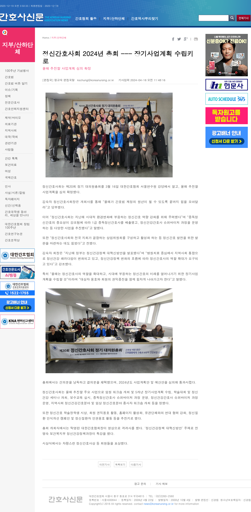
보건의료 (11, 165)
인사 (8, 186)
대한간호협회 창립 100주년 (17, 226)
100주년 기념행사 (17, 70)
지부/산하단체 (114, 18)
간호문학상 (12, 240)
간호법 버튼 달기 (16, 83)
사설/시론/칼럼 (15, 193)
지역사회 (11, 130)
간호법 (9, 77)
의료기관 (11, 124)
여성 (8, 171)
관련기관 (11, 143)
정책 (8, 96)
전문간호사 (12, 102)
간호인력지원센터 (17, 109)
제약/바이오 (13, 117)
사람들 (9, 149)
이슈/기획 (11, 90)
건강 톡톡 (11, 158)
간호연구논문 (14, 234)
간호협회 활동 (86, 18)
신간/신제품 (13, 205)
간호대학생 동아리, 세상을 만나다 (17, 213)
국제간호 (11, 177)
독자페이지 (12, 199)
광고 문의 (140, 484)
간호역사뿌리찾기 (144, 18)
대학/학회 (11, 137)
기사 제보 (162, 484)
